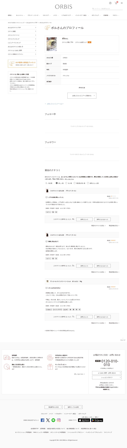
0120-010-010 (109, 363)
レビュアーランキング (14, 43)
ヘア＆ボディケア (66, 15)
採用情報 (42, 428)
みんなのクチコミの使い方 (15, 46)
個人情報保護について (73, 428)
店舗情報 (105, 15)
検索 (94, 8)
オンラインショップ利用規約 (23, 432)
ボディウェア (95, 15)
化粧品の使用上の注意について (56, 428)
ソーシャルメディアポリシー (75, 432)
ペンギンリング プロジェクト (94, 432)
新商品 (9, 15)
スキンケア (46, 15)
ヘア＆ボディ (58, 413)
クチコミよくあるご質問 (15, 50)
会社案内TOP (34, 428)
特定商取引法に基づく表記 (88, 428)
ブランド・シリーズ (33, 15)
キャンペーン (19, 15)
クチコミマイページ (13, 35)
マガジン (115, 15)
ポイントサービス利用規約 (58, 432)
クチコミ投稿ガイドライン (15, 54)
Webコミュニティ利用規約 (41, 432)
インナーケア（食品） (81, 15)
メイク (55, 15)
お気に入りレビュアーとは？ (55, 104)
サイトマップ (108, 432)
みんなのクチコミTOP (14, 27)
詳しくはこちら (69, 179)
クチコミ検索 (12, 31)
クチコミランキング (13, 39)
